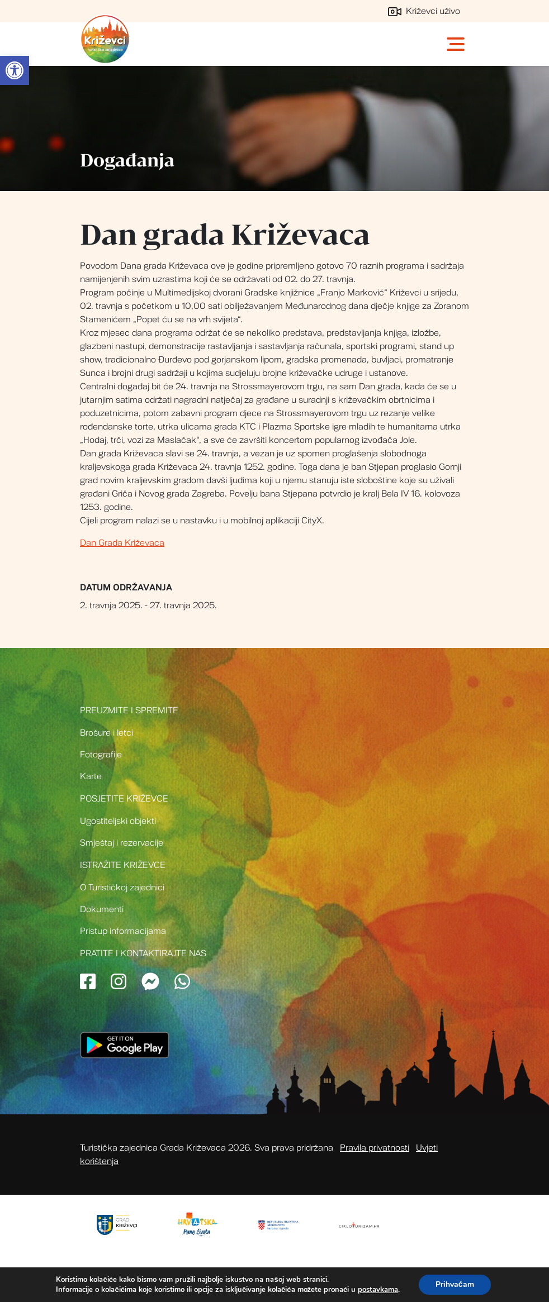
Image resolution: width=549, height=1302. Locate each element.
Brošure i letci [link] (106, 732)
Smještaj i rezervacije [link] (121, 842)
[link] (14, 70)
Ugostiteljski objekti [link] (118, 821)
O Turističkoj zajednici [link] (122, 887)
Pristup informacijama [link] (123, 931)
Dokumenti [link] (102, 909)
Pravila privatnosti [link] (374, 1147)
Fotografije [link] (101, 754)
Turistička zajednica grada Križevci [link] (105, 39)
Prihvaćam (455, 1284)
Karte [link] (91, 776)
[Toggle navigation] (456, 44)
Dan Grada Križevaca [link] (122, 543)
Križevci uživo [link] (424, 11)
